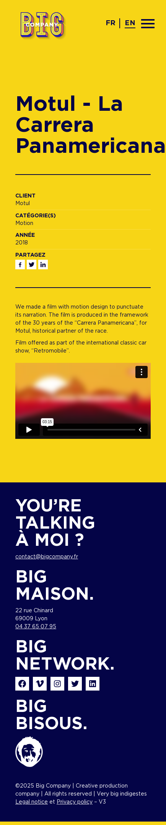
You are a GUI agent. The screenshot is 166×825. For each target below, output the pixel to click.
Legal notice (31, 802)
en (130, 23)
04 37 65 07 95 (35, 626)
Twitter (31, 264)
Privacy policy (75, 802)
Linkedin (43, 264)
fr (111, 23)
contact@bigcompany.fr (46, 557)
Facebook (20, 264)
